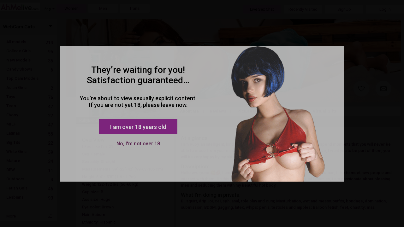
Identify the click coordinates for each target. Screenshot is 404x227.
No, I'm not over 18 (138, 144)
